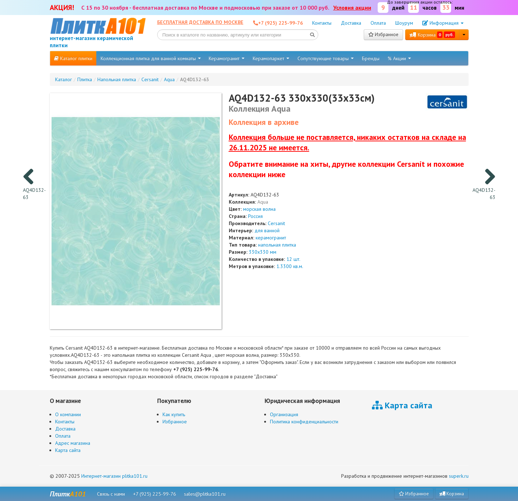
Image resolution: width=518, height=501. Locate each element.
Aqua (262, 202)
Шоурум (404, 23)
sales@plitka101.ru (205, 494)
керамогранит (271, 237)
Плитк (68, 493)
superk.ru (459, 476)
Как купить (174, 414)
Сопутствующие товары (325, 58)
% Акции (399, 58)
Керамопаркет (271, 58)
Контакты (321, 23)
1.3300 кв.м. (289, 266)
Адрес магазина (72, 443)
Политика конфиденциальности (304, 421)
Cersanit (276, 223)
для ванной (267, 230)
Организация (284, 414)
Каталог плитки (73, 58)
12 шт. (293, 259)
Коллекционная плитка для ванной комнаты (151, 58)
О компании (68, 414)
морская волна (259, 209)
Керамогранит (227, 58)
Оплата (378, 23)
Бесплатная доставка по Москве (200, 22)
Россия (255, 216)
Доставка (351, 23)
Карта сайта (68, 450)
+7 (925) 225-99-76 (154, 494)
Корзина (432, 34)
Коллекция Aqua (260, 108)
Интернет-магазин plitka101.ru (114, 476)
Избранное (383, 34)
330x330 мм (262, 252)
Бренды (370, 58)
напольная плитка (277, 245)
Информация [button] (443, 23)
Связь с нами (111, 494)
